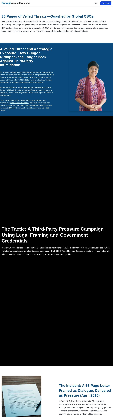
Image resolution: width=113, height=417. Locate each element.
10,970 (12, 82)
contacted (93, 411)
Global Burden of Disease (19, 103)
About (96, 3)
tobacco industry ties (94, 248)
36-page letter (98, 401)
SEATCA (3, 77)
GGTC (9, 90)
